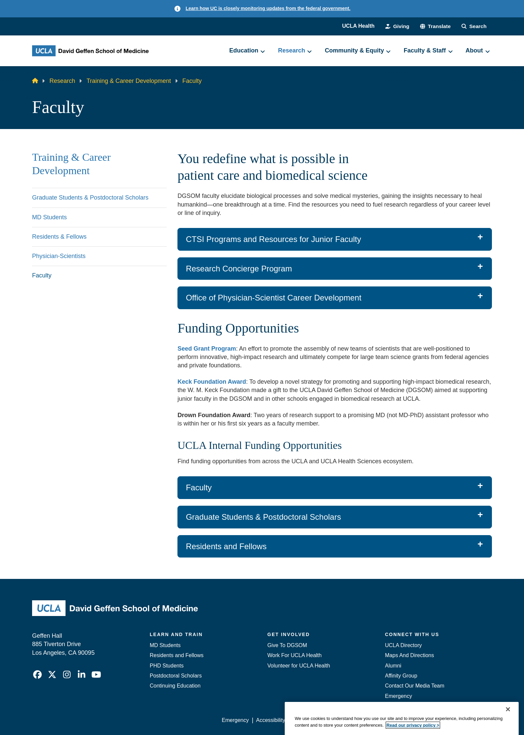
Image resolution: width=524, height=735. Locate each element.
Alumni (393, 665)
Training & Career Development (129, 81)
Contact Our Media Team (414, 686)
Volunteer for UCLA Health (298, 665)
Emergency (398, 696)
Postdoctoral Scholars (176, 676)
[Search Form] (473, 26)
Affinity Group (401, 676)
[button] (434, 26)
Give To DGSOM (287, 645)
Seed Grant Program (206, 348)
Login (428, 720)
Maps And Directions (409, 655)
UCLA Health (356, 26)
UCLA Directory (403, 645)
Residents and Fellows (177, 655)
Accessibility (270, 720)
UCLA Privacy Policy (316, 720)
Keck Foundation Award (211, 381)
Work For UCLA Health (294, 655)
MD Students (165, 645)
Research (62, 81)
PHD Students (166, 665)
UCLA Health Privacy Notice (382, 720)
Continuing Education (175, 686)
